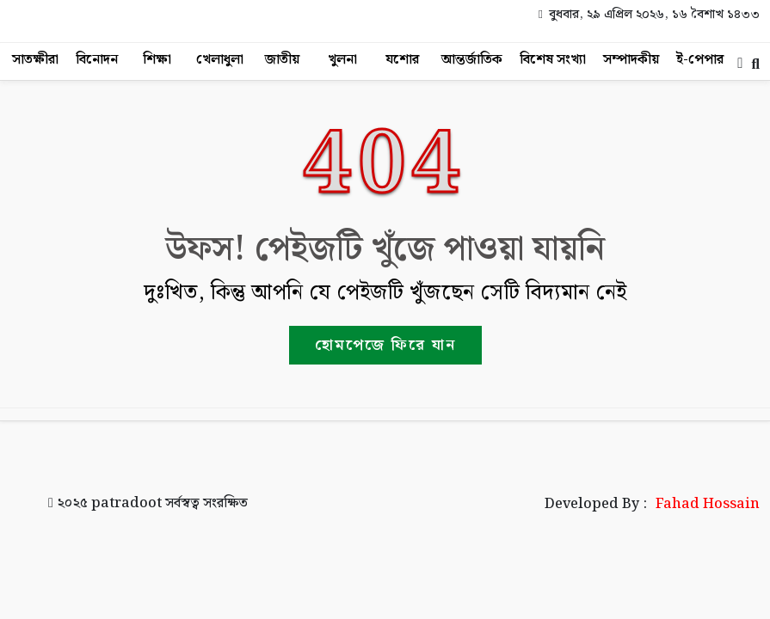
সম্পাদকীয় (631, 59)
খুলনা (342, 59)
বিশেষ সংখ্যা (553, 59)
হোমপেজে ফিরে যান (385, 345)
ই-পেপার (700, 59)
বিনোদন (97, 59)
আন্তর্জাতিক (471, 59)
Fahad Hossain (708, 504)
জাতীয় (282, 59)
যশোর (402, 59)
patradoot (126, 503)
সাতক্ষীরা (35, 59)
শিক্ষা (157, 59)
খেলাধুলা (219, 59)
